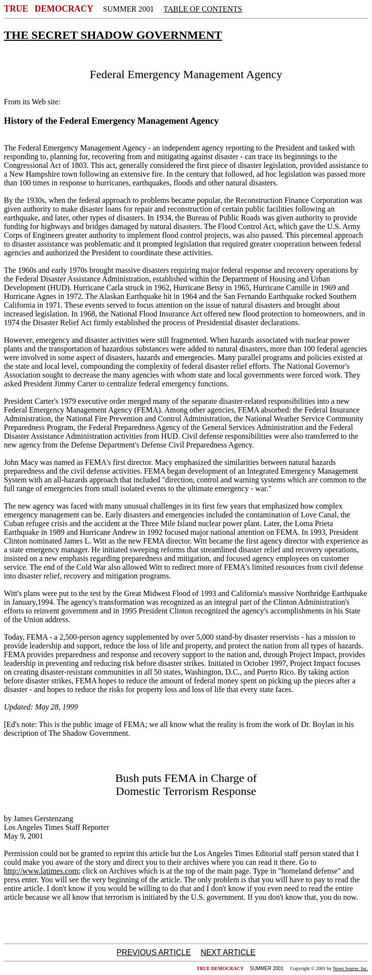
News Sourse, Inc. (350, 968)
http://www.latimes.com (41, 871)
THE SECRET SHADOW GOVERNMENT (113, 35)
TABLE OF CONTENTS (203, 9)
